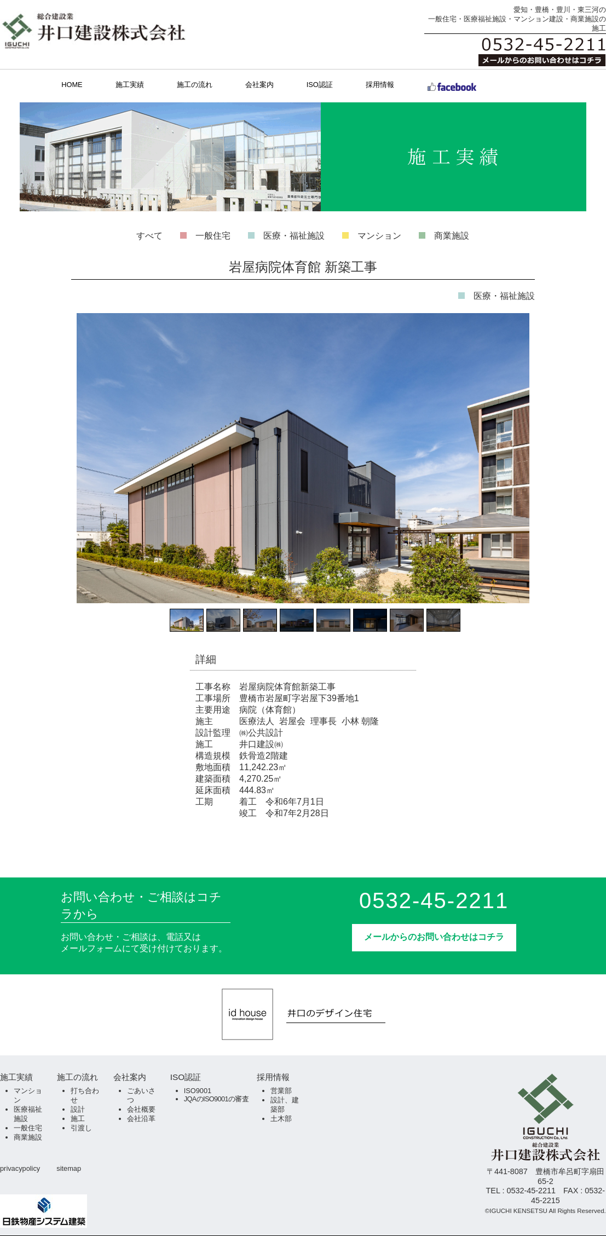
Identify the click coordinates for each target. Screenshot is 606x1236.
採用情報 (380, 84)
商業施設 (451, 235)
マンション (379, 235)
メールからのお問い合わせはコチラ (434, 937)
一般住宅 (212, 235)
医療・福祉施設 (294, 235)
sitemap (68, 1168)
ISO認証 (320, 84)
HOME (71, 84)
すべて (149, 235)
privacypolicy (20, 1168)
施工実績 (130, 84)
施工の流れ (194, 84)
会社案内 (259, 84)
